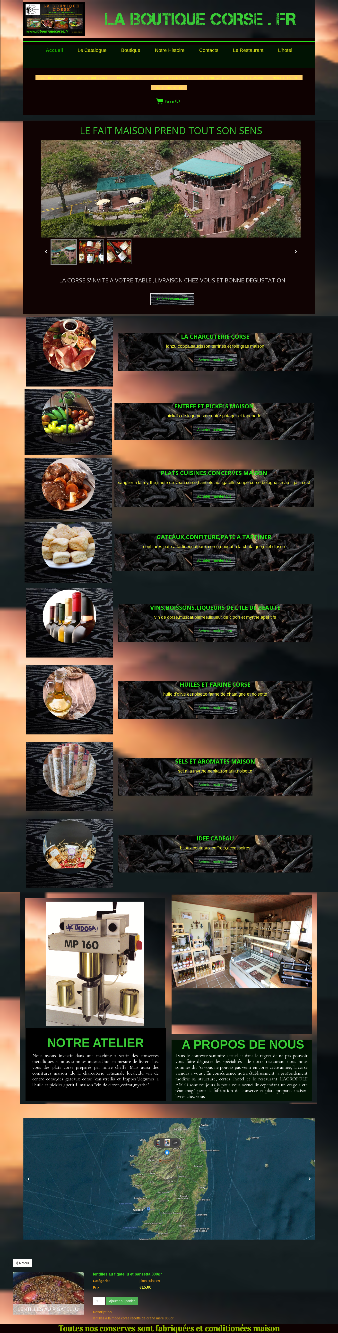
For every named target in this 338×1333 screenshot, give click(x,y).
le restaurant (248, 50)
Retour (22, 1263)
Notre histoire (169, 50)
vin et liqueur (251, 77)
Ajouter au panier (122, 1301)
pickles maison (129, 77)
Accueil (54, 50)
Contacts (208, 50)
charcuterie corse (91, 77)
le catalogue (92, 50)
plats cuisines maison (170, 77)
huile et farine (285, 77)
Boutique (130, 50)
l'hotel (285, 50)
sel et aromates (169, 87)
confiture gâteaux (214, 77)
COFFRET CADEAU (53, 77)
